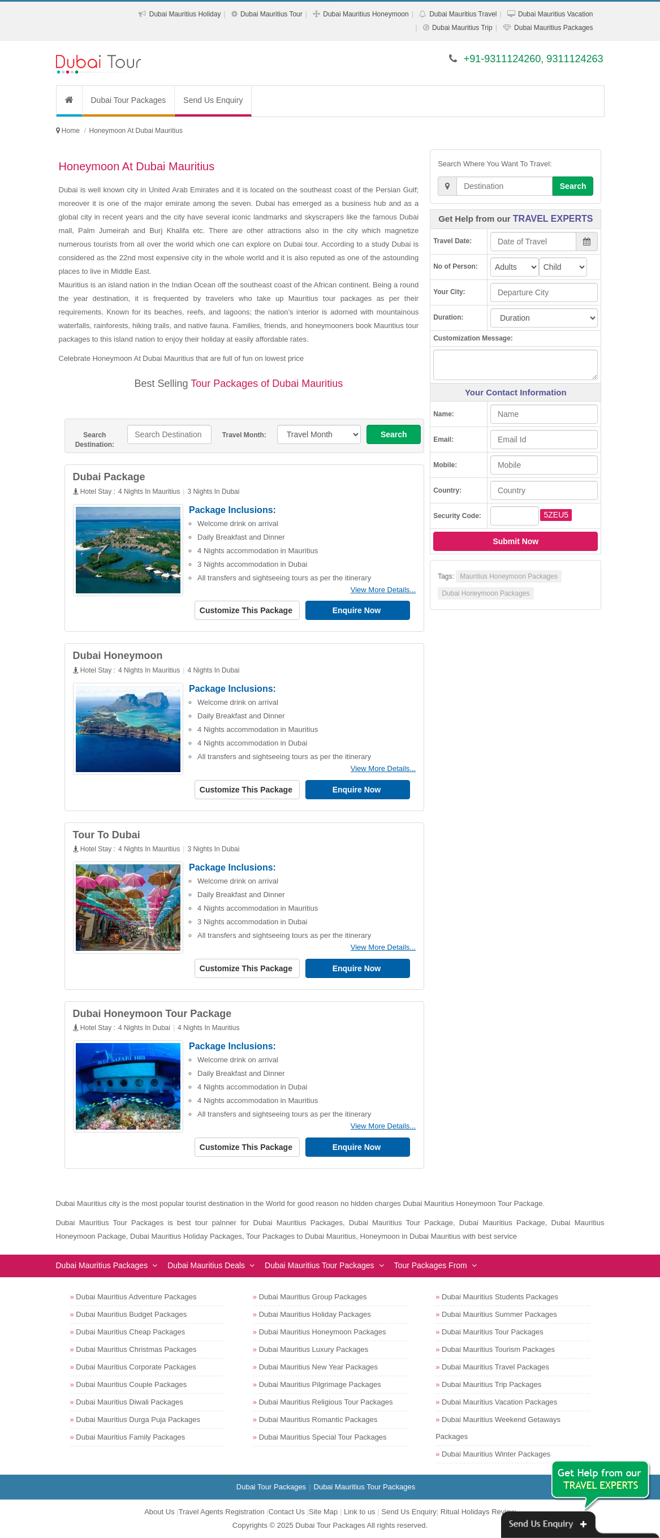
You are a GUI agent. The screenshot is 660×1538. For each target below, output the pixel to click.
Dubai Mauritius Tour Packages (319, 1265)
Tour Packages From (430, 1265)
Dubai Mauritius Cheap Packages (130, 1332)
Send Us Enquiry (213, 100)
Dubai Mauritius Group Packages (313, 1297)
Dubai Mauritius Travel (463, 14)
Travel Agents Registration (222, 1511)
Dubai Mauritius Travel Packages (495, 1367)
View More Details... (383, 589)
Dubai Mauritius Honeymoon (365, 14)
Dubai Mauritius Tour (271, 14)
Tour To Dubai (106, 835)
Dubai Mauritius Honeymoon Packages (322, 1332)
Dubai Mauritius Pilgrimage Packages (320, 1384)
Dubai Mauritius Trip (462, 28)
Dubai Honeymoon (118, 655)
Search (394, 434)
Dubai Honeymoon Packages (485, 593)
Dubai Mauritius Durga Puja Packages (138, 1419)
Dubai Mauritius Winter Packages (496, 1454)
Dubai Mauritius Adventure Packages (136, 1297)
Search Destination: (94, 440)
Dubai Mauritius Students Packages (500, 1297)
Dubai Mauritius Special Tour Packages (323, 1437)
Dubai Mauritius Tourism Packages (498, 1349)
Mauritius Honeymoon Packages (509, 576)
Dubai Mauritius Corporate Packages (136, 1367)
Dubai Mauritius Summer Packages (499, 1314)
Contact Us (287, 1511)
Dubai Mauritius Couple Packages (131, 1384)
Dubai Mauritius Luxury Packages (314, 1349)
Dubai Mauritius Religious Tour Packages (326, 1402)
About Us (159, 1511)
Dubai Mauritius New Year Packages (318, 1367)
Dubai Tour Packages (128, 100)
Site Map (323, 1511)
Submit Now (515, 541)
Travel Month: (244, 435)
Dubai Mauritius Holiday (185, 14)
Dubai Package (109, 476)
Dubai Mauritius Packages (553, 28)
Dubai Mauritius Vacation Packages (499, 1402)
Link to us (360, 1511)
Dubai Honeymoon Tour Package (152, 1013)
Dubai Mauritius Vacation (555, 14)
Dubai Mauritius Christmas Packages (136, 1349)
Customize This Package (247, 610)
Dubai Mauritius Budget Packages (131, 1314)
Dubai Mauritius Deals (206, 1265)
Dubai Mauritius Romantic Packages (318, 1419)
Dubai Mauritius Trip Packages (491, 1384)
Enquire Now (358, 610)
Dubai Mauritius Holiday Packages (315, 1314)
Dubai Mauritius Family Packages (130, 1437)
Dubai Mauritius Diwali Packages (129, 1402)
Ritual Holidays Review (478, 1511)
